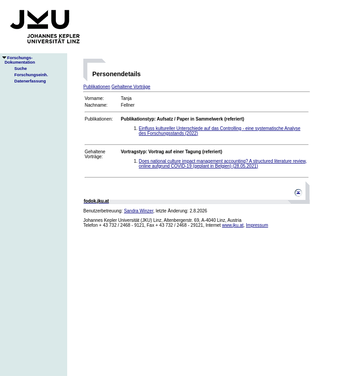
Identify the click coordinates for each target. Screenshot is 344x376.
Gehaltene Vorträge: (95, 154)
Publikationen (96, 86)
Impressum (257, 225)
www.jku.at (233, 225)
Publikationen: (99, 119)
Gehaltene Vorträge (131, 86)
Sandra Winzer (139, 210)
